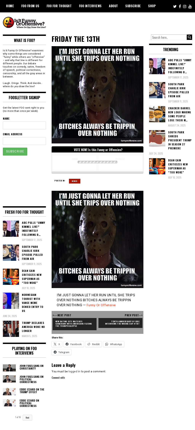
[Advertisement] (123, 22)
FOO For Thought (59, 6)
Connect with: (58, 377)
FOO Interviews (90, 6)
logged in (74, 371)
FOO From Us (30, 6)
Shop (152, 6)
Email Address (12, 134)
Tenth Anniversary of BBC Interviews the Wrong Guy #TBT (121, 322)
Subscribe (133, 6)
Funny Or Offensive (102, 305)
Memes (75, 181)
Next (27, 417)
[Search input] (169, 37)
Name (6, 118)
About (113, 6)
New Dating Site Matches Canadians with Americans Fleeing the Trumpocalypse (71, 323)
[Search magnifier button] (189, 37)
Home (10, 6)
